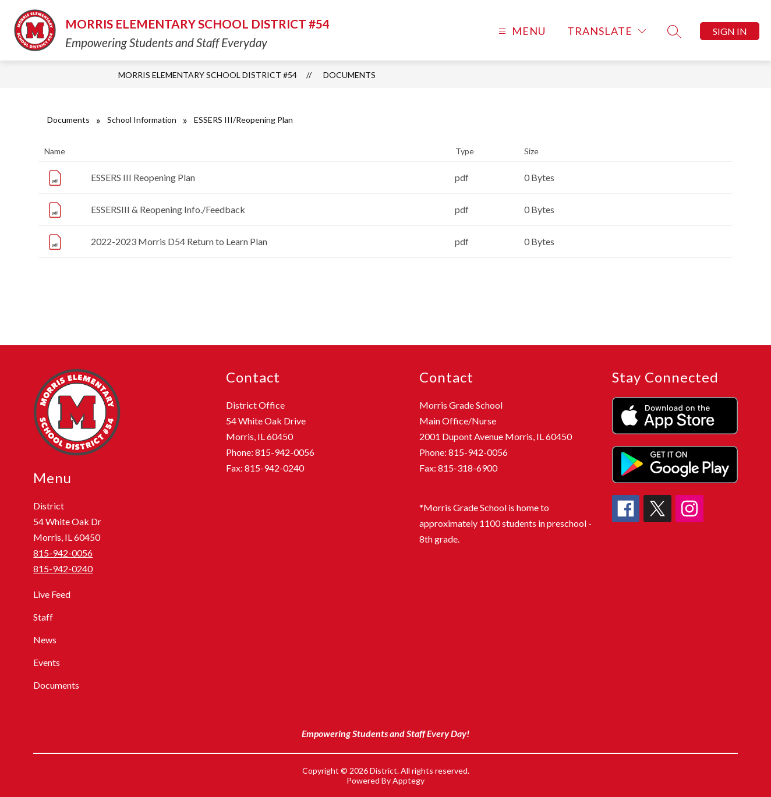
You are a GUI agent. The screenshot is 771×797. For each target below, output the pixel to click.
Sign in (730, 31)
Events (46, 662)
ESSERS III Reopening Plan (143, 177)
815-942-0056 (63, 552)
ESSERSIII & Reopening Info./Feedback (168, 209)
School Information (141, 120)
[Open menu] (521, 31)
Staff (43, 616)
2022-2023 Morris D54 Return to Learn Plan (179, 241)
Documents (349, 75)
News (44, 639)
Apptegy (408, 780)
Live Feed (51, 594)
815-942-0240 (63, 568)
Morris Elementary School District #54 (207, 75)
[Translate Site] (606, 31)
